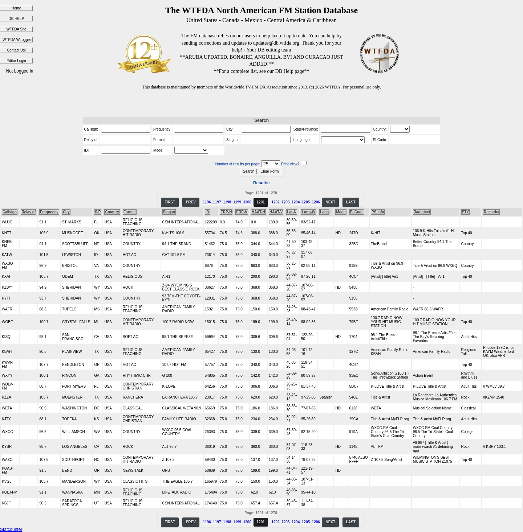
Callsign (10, 212)
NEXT (330, 202)
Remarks (491, 212)
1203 (285, 202)
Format (129, 212)
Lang (324, 212)
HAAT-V (276, 212)
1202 (275, 202)
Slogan (169, 212)
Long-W (308, 212)
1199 (237, 202)
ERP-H (226, 212)
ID (207, 212)
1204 (296, 202)
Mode (340, 212)
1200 (247, 202)
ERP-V (241, 212)
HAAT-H (258, 212)
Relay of (28, 212)
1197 (217, 202)
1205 (306, 202)
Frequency (49, 212)
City (66, 212)
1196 (207, 202)
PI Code (357, 212)
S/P (98, 212)
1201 (261, 202)
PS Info (378, 212)
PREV (191, 202)
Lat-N (291, 212)
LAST (351, 202)
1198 (227, 202)
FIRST (170, 202)
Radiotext (422, 212)
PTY (465, 212)
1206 (316, 202)
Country (112, 212)
